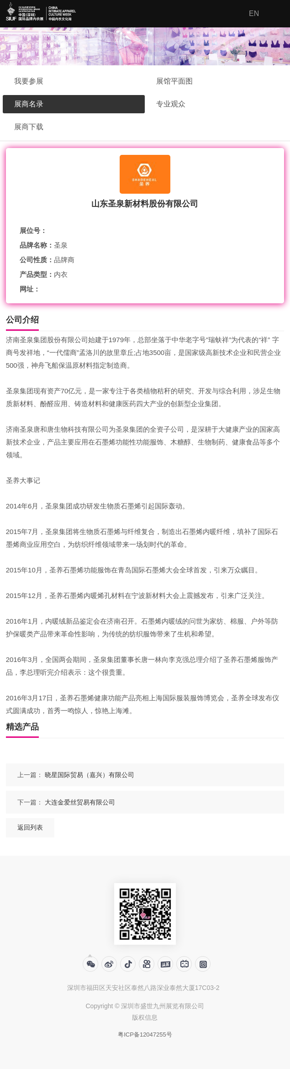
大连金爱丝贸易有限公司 (80, 802)
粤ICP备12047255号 (145, 1034)
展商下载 (28, 127)
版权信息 (145, 1017)
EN (254, 13)
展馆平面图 (174, 81)
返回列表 (30, 827)
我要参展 (28, 81)
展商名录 (28, 104)
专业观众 (170, 104)
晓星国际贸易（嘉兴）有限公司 (89, 774)
